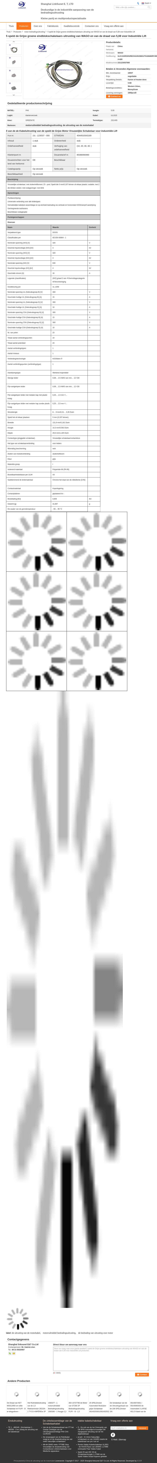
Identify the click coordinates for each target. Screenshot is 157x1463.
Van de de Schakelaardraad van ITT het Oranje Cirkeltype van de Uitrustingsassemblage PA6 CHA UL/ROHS (58, 1430)
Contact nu (116, 96)
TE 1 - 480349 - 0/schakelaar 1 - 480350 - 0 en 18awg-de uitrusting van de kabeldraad (23, 1429)
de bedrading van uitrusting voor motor (95, 1333)
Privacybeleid (19, 1461)
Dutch (147, 3)
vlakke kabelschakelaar (90, 1421)
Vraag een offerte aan (114, 26)
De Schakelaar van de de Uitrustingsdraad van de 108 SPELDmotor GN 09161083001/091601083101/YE (119, 1409)
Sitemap (122, 1439)
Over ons (38, 26)
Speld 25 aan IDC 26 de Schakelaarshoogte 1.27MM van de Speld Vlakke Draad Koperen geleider (92, 1454)
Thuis (11, 26)
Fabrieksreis (52, 26)
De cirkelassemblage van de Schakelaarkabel (57, 1422)
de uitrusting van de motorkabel (26, 1333)
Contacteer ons (92, 26)
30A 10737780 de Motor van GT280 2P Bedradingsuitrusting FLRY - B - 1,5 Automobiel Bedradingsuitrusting (78, 1410)
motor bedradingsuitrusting (34, 32)
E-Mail (114, 1439)
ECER (139, 1461)
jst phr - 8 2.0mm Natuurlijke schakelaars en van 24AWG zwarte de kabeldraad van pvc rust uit (92, 1439)
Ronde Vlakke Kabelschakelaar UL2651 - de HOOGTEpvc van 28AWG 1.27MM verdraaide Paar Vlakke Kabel (93, 1447)
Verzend (142, 1428)
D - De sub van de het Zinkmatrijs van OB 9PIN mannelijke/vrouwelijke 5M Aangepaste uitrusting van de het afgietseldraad (92, 1430)
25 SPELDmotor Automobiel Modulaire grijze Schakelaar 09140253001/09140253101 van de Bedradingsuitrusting (99, 1410)
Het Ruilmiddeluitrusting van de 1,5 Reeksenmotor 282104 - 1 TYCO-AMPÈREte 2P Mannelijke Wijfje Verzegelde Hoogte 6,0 (37, 1410)
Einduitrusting (15, 1421)
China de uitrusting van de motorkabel (40, 1461)
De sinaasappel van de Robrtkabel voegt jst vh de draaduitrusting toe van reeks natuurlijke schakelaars (57, 1439)
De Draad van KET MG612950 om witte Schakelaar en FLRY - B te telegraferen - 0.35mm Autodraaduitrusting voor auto (16, 1411)
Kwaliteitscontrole (72, 26)
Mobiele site (115, 1443)
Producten (23, 26)
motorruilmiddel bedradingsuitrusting (59, 1333)
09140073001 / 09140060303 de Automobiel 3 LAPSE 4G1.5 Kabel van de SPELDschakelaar (138, 1409)
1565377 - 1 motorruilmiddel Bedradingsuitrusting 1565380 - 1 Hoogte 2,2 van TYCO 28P (57, 1409)
